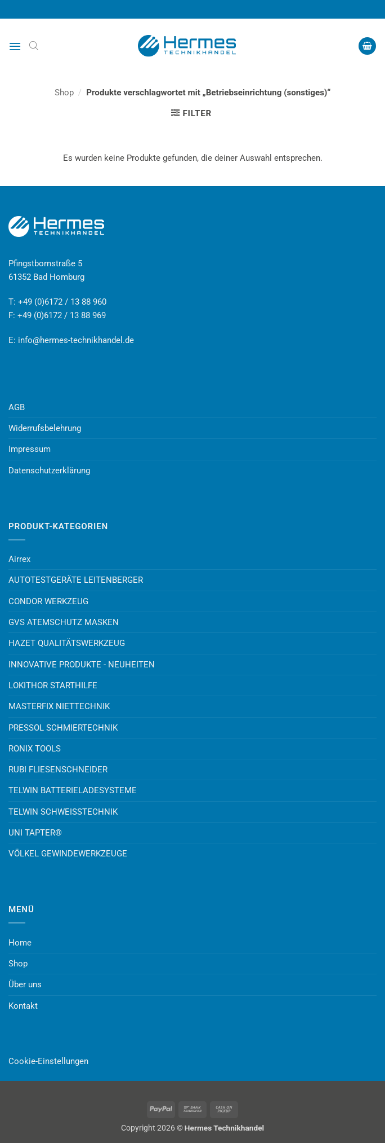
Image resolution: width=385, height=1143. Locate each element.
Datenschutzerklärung (49, 470)
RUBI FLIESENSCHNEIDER (58, 769)
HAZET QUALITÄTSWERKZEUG (66, 643)
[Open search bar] (33, 45)
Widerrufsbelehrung (44, 428)
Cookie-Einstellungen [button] (48, 1061)
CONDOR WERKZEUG (48, 601)
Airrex (19, 559)
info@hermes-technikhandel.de (76, 340)
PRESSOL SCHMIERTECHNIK (63, 728)
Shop (64, 92)
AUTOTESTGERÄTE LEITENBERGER (75, 580)
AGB (16, 407)
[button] (14, 46)
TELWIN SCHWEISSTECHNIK (63, 812)
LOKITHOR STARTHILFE (52, 685)
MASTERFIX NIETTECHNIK (59, 706)
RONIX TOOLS (34, 749)
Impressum (29, 449)
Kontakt (23, 1006)
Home (20, 943)
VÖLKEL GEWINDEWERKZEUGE (67, 854)
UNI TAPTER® (35, 833)
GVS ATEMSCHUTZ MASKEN (63, 622)
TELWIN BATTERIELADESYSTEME (72, 790)
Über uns (25, 984)
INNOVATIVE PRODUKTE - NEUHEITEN (81, 665)
